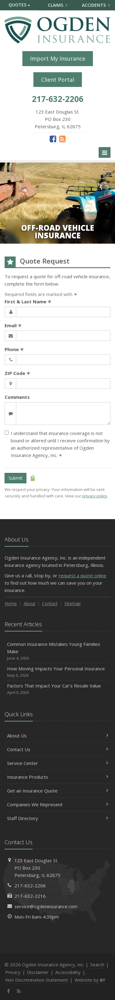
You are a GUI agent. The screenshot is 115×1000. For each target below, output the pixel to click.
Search (97, 964)
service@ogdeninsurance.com (45, 906)
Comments (17, 397)
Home (11, 603)
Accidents (96, 5)
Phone (14, 349)
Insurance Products (57, 777)
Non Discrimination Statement (36, 980)
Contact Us (57, 749)
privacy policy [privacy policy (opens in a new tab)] (94, 496)
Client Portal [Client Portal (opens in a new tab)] (57, 79)
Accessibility (68, 972)
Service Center (57, 763)
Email (13, 325)
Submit (15, 478)
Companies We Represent (57, 804)
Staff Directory (57, 818)
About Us (57, 735)
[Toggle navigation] (104, 152)
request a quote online (82, 575)
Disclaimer (38, 972)
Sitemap (72, 603)
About (30, 603)
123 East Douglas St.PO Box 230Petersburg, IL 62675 (37, 867)
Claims (57, 5)
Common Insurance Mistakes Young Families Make (57, 651)
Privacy (13, 972)
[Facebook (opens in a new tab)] (53, 138)
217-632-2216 (30, 896)
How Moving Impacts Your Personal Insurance (57, 672)
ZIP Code (17, 373)
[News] (62, 138)
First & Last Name (28, 301)
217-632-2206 (30, 885)
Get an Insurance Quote (57, 791)
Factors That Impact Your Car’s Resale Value (57, 689)
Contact (50, 603)
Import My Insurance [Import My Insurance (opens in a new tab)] (57, 58)
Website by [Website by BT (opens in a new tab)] (90, 980)
